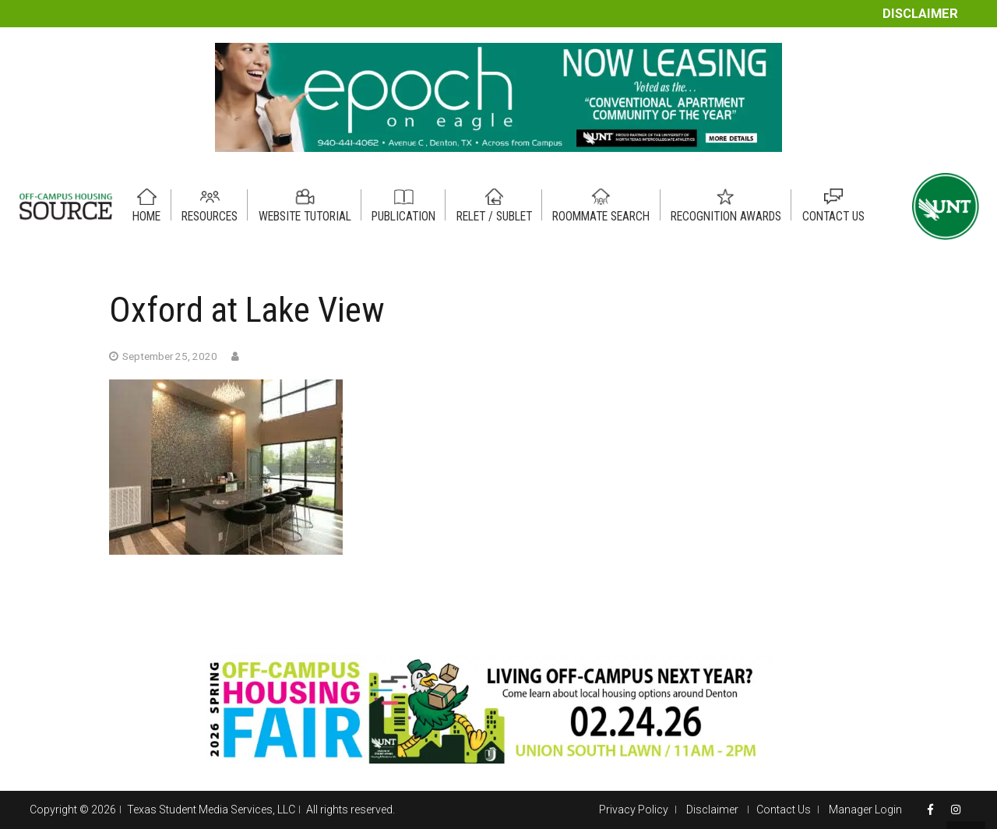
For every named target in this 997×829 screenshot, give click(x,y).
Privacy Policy (633, 809)
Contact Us (783, 809)
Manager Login (865, 809)
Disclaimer (920, 13)
